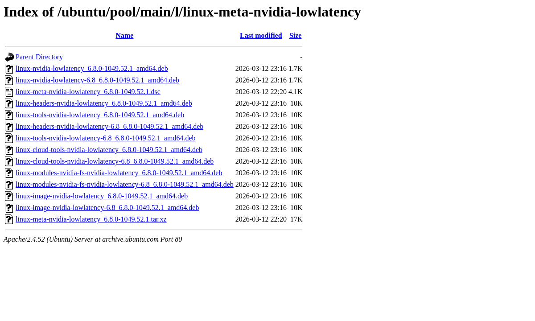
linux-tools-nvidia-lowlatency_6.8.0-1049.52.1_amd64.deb (100, 115)
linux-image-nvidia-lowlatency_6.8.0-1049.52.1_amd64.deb (102, 196)
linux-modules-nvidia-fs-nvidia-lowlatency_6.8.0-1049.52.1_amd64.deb (119, 173)
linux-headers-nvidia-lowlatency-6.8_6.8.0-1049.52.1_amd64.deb (109, 126)
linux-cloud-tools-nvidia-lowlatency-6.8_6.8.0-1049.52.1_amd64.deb (115, 161)
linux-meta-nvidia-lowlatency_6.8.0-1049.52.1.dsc (88, 91)
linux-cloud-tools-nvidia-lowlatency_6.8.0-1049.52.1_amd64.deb (109, 149)
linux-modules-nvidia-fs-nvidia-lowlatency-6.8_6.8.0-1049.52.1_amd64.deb (125, 184)
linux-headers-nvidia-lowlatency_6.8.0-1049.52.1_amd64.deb (104, 103)
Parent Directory (39, 57)
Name (124, 35)
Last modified (261, 35)
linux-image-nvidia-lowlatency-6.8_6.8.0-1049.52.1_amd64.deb (107, 207)
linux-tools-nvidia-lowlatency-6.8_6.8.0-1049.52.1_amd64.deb (105, 138)
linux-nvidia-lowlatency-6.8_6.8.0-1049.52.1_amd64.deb (97, 80)
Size (295, 35)
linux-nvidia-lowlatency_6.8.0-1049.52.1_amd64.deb (92, 68)
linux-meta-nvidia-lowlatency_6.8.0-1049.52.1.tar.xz (91, 219)
